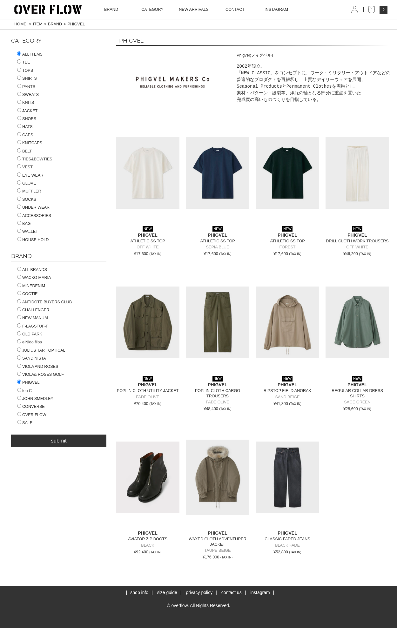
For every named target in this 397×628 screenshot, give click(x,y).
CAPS (25, 135)
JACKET (27, 111)
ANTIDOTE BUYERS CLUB (44, 302)
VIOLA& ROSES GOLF (40, 374)
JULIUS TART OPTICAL (41, 350)
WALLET (27, 231)
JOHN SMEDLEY (35, 398)
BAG (24, 223)
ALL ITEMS (30, 54)
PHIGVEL (28, 382)
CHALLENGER (33, 310)
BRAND (55, 24)
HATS (25, 127)
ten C (24, 390)
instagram (260, 592)
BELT (24, 151)
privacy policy (199, 592)
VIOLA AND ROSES (37, 366)
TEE (23, 62)
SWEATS (28, 94)
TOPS (25, 70)
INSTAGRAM (276, 9)
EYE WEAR (30, 175)
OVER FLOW (31, 415)
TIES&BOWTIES (34, 159)
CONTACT (235, 9)
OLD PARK (29, 334)
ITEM (38, 24)
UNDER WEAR (33, 207)
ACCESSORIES (34, 215)
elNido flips (29, 342)
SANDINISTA (31, 358)
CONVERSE (31, 406)
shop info (139, 592)
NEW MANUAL (33, 318)
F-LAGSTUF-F (32, 326)
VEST (25, 167)
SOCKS (26, 199)
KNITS (25, 102)
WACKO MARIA (34, 277)
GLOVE (26, 183)
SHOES (26, 119)
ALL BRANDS (32, 269)
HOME (20, 24)
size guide (167, 592)
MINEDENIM (31, 286)
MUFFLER (29, 191)
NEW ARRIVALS (194, 9)
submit (58, 441)
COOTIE (27, 294)
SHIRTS (27, 78)
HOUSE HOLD (33, 240)
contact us (231, 592)
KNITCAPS (29, 143)
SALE (24, 423)
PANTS (26, 86)
